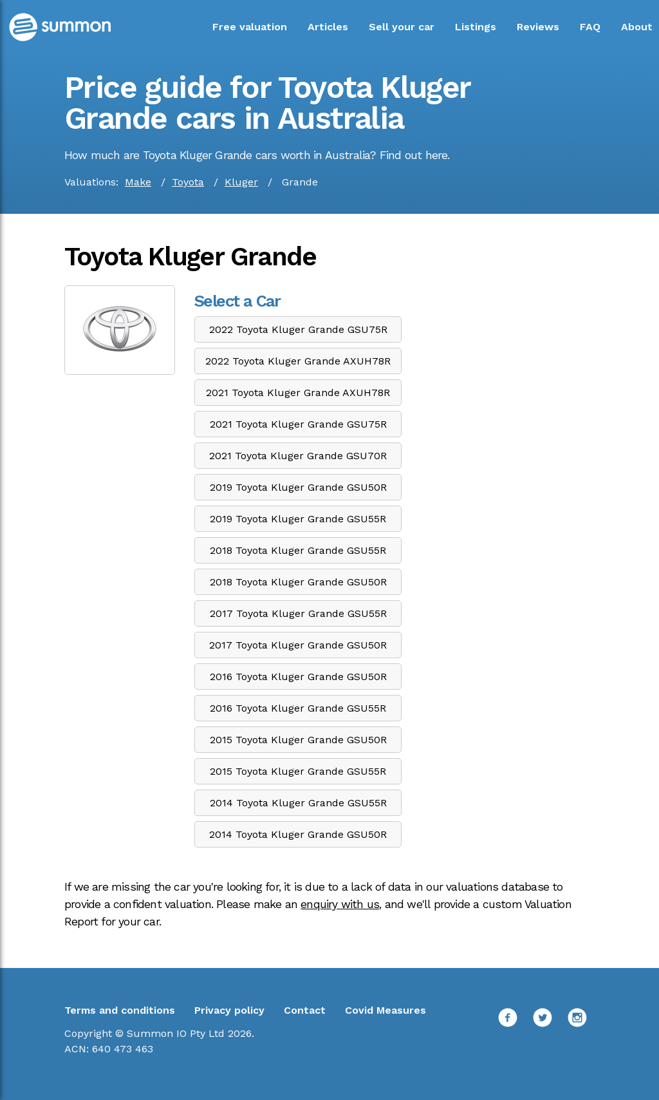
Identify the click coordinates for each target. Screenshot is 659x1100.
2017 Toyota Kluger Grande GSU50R (298, 645)
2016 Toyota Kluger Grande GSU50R (298, 676)
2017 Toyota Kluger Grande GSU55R (298, 613)
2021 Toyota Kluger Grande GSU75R (298, 424)
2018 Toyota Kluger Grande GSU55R (298, 550)
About (637, 27)
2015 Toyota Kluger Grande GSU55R (298, 771)
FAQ (590, 27)
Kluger (241, 182)
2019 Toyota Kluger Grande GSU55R (298, 519)
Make (138, 182)
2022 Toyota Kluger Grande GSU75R (298, 329)
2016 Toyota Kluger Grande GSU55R (298, 708)
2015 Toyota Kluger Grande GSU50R (298, 740)
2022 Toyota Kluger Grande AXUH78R (298, 361)
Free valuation (249, 27)
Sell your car (401, 27)
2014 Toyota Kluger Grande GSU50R (298, 834)
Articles (328, 27)
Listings (475, 27)
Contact (305, 1010)
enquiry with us (340, 904)
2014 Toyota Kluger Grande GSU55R (298, 803)
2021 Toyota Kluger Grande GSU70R (298, 456)
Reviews (538, 27)
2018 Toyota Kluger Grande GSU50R (298, 582)
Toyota (188, 182)
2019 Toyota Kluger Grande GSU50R (298, 487)
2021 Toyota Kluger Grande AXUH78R (298, 392)
